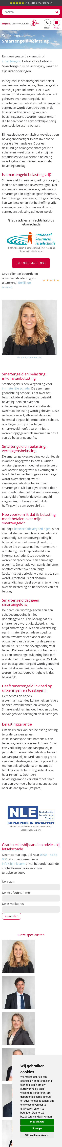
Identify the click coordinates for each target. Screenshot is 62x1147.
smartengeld (11, 61)
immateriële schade (16, 388)
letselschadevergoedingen (32, 529)
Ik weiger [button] (37, 1128)
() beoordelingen (31, 2)
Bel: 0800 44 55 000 (31, 263)
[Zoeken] (28, 12)
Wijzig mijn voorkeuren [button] (37, 1135)
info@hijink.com (13, 864)
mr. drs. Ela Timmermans (29, 357)
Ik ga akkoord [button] (37, 1121)
